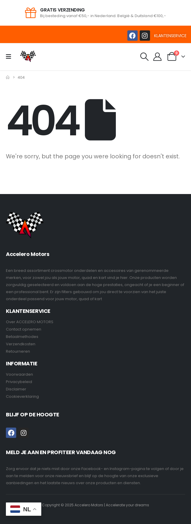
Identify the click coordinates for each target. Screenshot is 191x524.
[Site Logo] (28, 56)
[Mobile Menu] (10, 57)
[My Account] (158, 56)
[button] (144, 56)
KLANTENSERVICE (170, 36)
